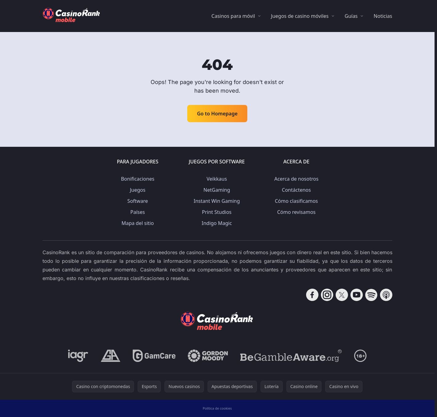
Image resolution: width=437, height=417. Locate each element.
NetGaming (217, 189)
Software (137, 201)
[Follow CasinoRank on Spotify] (371, 295)
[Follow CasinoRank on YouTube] (356, 295)
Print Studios (217, 212)
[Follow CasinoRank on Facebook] (312, 295)
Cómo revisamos (296, 212)
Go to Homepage (217, 113)
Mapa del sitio (137, 223)
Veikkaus (217, 178)
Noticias (383, 16)
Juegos (137, 189)
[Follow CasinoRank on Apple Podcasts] (386, 295)
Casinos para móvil (233, 16)
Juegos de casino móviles (300, 16)
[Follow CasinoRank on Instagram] (327, 295)
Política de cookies (217, 408)
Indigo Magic (217, 223)
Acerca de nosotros (296, 178)
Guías (351, 16)
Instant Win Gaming (217, 201)
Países (137, 212)
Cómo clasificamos (296, 201)
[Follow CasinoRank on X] (342, 295)
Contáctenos (296, 189)
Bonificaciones (137, 178)
